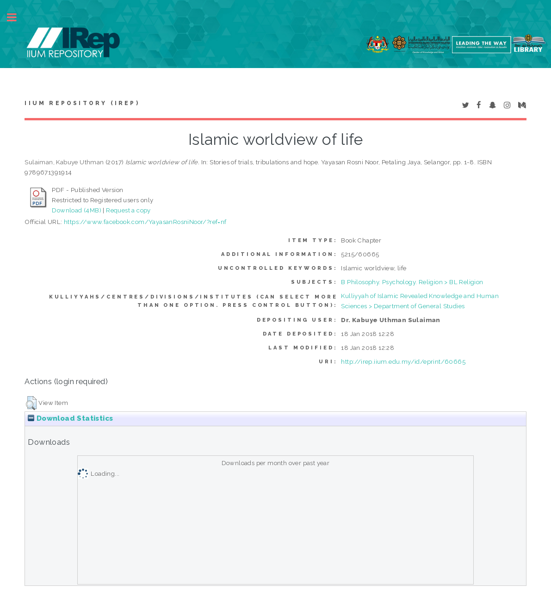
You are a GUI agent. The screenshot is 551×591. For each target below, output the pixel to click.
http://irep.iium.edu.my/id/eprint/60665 (403, 361)
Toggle (16, 17)
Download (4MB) (76, 210)
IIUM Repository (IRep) (82, 103)
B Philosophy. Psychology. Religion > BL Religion (412, 282)
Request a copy (128, 210)
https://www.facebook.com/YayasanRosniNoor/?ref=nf (145, 221)
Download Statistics (70, 418)
